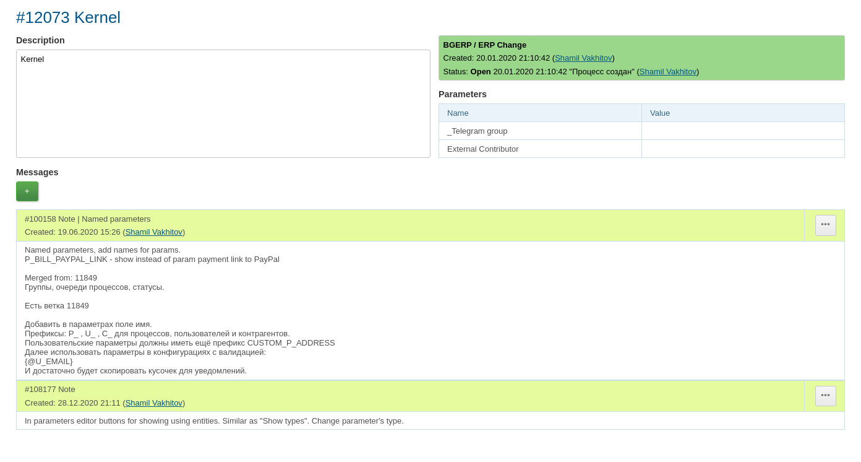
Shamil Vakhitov (583, 58)
